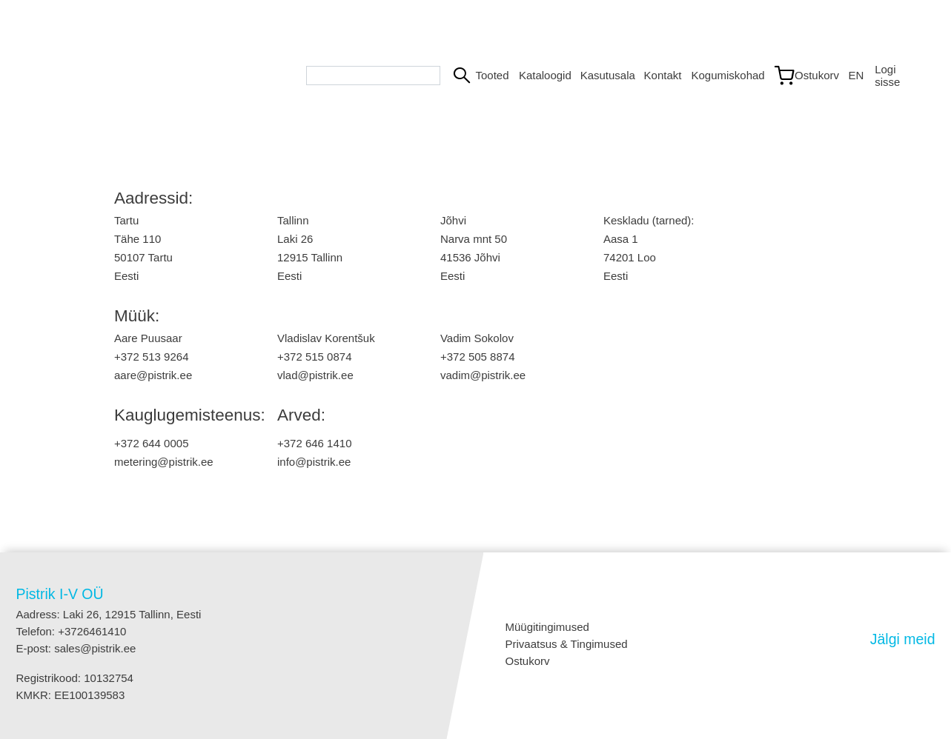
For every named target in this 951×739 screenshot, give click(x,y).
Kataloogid (544, 75)
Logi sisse (887, 75)
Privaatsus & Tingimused (567, 644)
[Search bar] (373, 75)
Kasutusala (606, 75)
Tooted (490, 75)
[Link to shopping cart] (804, 75)
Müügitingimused (547, 627)
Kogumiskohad (725, 75)
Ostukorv (528, 661)
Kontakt (662, 75)
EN (856, 75)
